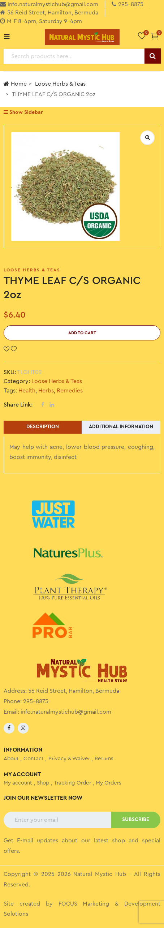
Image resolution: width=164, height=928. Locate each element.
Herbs (46, 391)
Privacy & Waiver (69, 758)
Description (42, 426)
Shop (43, 783)
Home (15, 84)
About (11, 758)
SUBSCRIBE (135, 819)
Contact (33, 758)
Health (26, 391)
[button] (155, 36)
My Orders (108, 783)
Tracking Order (72, 783)
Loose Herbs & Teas (60, 84)
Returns (104, 758)
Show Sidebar (23, 112)
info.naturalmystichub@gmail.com (66, 712)
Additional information (121, 426)
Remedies (70, 391)
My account (18, 783)
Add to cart (82, 333)
